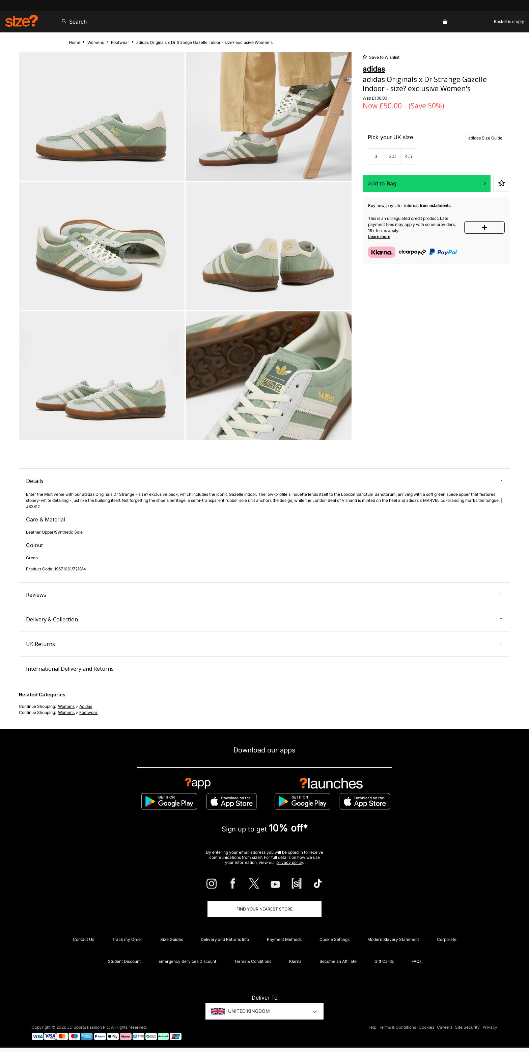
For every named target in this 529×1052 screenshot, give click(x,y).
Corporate (446, 939)
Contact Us (83, 939)
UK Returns (264, 644)
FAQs (416, 961)
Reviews (264, 594)
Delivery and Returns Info (225, 939)
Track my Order (127, 939)
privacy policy (289, 862)
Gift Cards (384, 961)
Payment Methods (284, 939)
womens (66, 706)
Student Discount (124, 961)
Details (264, 481)
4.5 (408, 156)
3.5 (392, 156)
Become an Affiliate (338, 961)
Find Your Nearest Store (264, 909)
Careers (444, 1027)
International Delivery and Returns (264, 668)
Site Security (467, 1027)
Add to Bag (382, 183)
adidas (85, 706)
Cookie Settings (334, 939)
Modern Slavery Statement (393, 939)
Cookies (426, 1027)
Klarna (295, 961)
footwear (88, 712)
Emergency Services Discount (187, 961)
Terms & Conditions (252, 961)
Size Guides (171, 939)
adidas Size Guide (485, 137)
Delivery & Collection (264, 619)
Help (371, 1027)
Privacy (489, 1027)
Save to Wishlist (383, 57)
